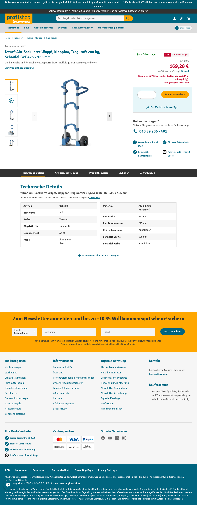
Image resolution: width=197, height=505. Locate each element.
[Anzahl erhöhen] (153, 95)
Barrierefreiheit (61, 470)
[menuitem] (174, 18)
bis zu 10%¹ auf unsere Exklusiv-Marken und (90, 11)
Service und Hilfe (62, 367)
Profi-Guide (107, 403)
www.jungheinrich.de (70, 483)
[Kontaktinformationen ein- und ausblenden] (8, 497)
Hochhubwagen (13, 367)
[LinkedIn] (117, 438)
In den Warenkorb (175, 94)
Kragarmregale (13, 408)
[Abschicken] (172, 331)
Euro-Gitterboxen (14, 383)
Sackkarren (94, 197)
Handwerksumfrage (112, 408)
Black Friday (60, 408)
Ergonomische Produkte (114, 377)
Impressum (21, 470)
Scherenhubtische (15, 413)
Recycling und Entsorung (115, 383)
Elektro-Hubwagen (15, 377)
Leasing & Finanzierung (66, 388)
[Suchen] (128, 18)
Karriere (57, 398)
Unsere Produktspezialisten (68, 383)
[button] (122, 362)
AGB (7, 470)
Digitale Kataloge (110, 398)
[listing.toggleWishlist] (162, 107)
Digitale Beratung (113, 361)
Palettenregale (13, 403)
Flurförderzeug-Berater (114, 367)
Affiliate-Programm (63, 403)
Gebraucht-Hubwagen (17, 398)
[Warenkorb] (188, 18)
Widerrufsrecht (61, 393)
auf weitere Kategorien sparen (131, 11)
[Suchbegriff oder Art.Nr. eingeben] (90, 18)
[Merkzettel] (181, 18)
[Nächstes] (109, 116)
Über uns (58, 372)
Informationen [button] (63, 361)
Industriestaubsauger (16, 388)
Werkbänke (11, 372)
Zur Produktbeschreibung (19, 68)
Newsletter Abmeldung (114, 393)
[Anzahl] (147, 95)
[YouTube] (110, 438)
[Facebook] (103, 438)
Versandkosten (56, 477)
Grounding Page (84, 470)
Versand (185, 71)
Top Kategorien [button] (15, 361)
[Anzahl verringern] (140, 95)
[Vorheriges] (34, 116)
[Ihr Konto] (174, 18)
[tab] (33, 173)
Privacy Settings (107, 470)
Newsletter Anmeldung (114, 388)
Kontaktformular (158, 374)
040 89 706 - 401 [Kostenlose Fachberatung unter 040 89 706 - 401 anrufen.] (150, 131)
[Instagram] (124, 438)
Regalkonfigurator (111, 372)
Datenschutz (39, 470)
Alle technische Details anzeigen (100, 255)
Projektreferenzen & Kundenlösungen (73, 377)
